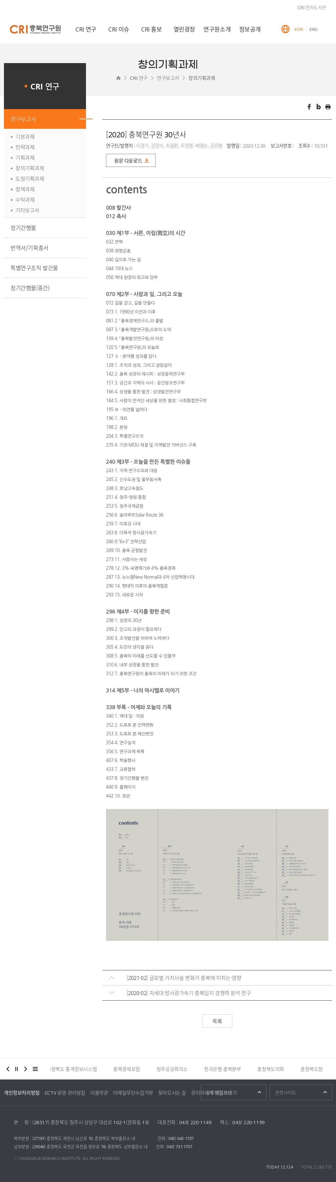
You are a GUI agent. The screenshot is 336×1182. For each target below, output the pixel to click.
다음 (26, 1069)
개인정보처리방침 (22, 1092)
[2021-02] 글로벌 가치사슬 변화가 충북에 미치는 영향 (184, 978)
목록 (217, 1021)
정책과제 (24, 189)
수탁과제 (24, 199)
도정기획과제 (29, 178)
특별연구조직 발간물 (34, 268)
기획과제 (24, 157)
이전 (8, 1069)
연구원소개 (217, 29)
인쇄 (328, 107)
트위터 (319, 107)
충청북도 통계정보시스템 (75, 1069)
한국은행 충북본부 (225, 1069)
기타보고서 (27, 210)
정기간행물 (23, 227)
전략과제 (24, 147)
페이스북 (309, 107)
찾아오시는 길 (172, 1092)
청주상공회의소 (175, 1069)
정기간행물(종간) (29, 288)
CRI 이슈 (118, 29)
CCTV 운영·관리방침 (65, 1092)
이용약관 (99, 1092)
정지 (17, 1069)
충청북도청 (315, 1069)
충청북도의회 (274, 1069)
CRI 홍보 (151, 29)
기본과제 (24, 136)
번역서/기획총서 (29, 247)
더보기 (35, 1069)
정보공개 (250, 29)
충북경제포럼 (129, 1069)
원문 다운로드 (128, 160)
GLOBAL (285, 29)
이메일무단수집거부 (133, 1092)
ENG (313, 29)
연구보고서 (168, 78)
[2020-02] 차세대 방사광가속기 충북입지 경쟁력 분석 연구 (189, 993)
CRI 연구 (85, 29)
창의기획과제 (201, 78)
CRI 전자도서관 (312, 7)
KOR (299, 29)
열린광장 (184, 29)
